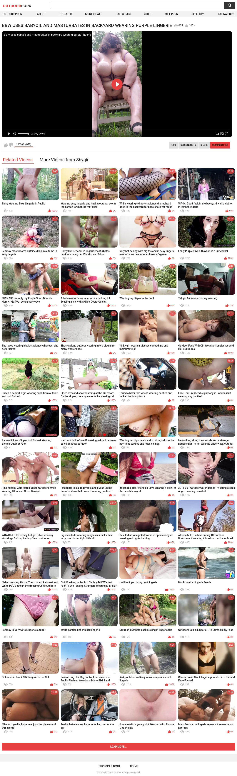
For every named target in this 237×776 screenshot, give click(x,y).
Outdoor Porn (12, 14)
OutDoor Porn (114, 772)
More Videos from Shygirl (65, 159)
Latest (40, 14)
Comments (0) (220, 145)
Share (204, 145)
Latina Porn (226, 14)
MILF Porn (171, 14)
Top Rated (65, 14)
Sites (147, 14)
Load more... (118, 746)
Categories (123, 14)
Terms (134, 766)
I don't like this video (11, 145)
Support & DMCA (109, 766)
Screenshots (188, 145)
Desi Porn (197, 14)
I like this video (6, 145)
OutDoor (17, 5)
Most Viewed (93, 14)
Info (173, 145)
